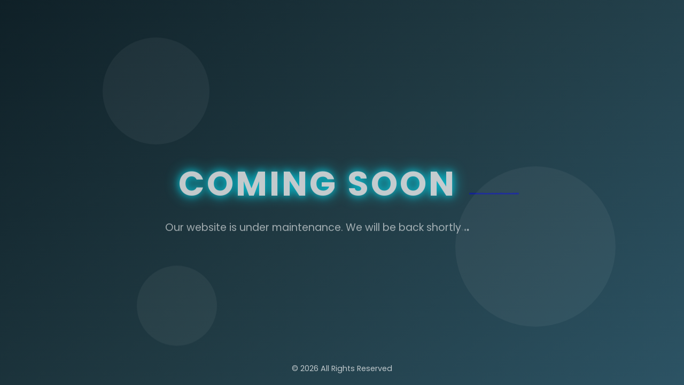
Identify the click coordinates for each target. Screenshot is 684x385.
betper (473, 192)
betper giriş (470, 192)
